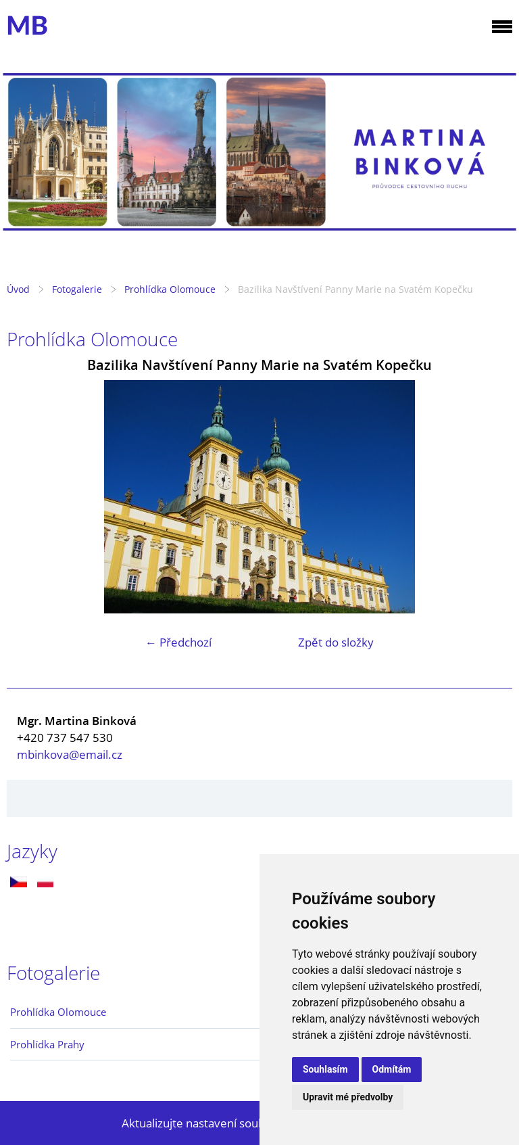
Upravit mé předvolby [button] (348, 1097)
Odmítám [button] (392, 1069)
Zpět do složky (336, 642)
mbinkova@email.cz (69, 754)
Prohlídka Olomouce (170, 289)
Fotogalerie (77, 289)
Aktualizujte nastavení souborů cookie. (223, 1123)
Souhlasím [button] (325, 1069)
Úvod (18, 289)
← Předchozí (178, 642)
